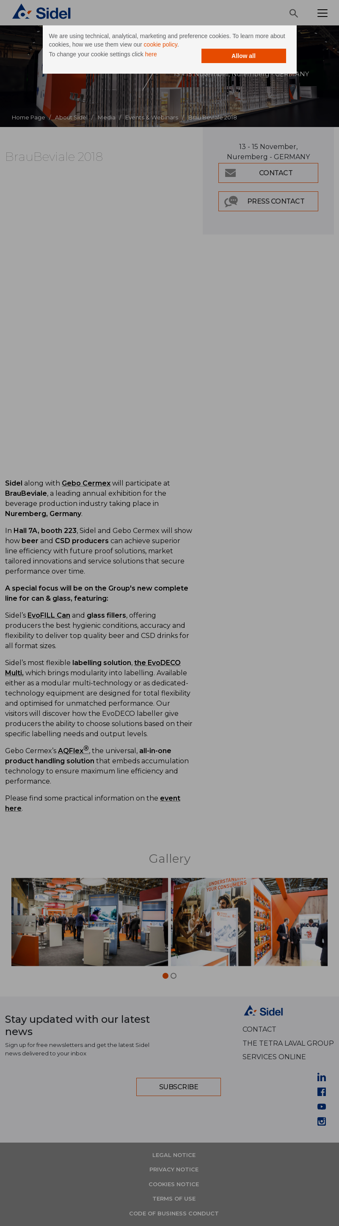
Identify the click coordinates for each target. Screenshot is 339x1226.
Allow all (244, 55)
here (151, 54)
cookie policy (160, 44)
